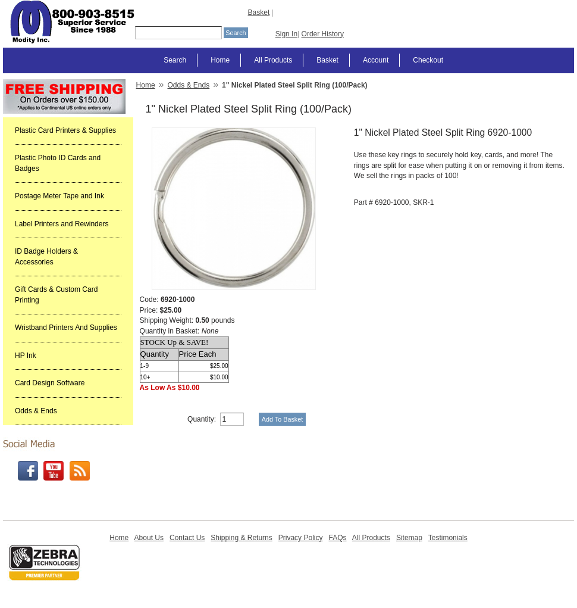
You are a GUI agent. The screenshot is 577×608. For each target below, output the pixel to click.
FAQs (337, 538)
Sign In (286, 34)
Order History (323, 34)
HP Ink (25, 355)
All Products (273, 60)
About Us (149, 538)
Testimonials (448, 538)
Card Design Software (49, 383)
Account (375, 60)
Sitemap (409, 538)
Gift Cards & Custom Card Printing (56, 294)
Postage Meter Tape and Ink (59, 196)
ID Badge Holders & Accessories (46, 256)
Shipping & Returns (241, 538)
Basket (259, 12)
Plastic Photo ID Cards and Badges (58, 163)
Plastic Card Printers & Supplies (65, 130)
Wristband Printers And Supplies (66, 327)
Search (175, 60)
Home (220, 60)
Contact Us (187, 538)
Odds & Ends (36, 411)
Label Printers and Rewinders (61, 224)
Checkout (428, 60)
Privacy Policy (300, 538)
